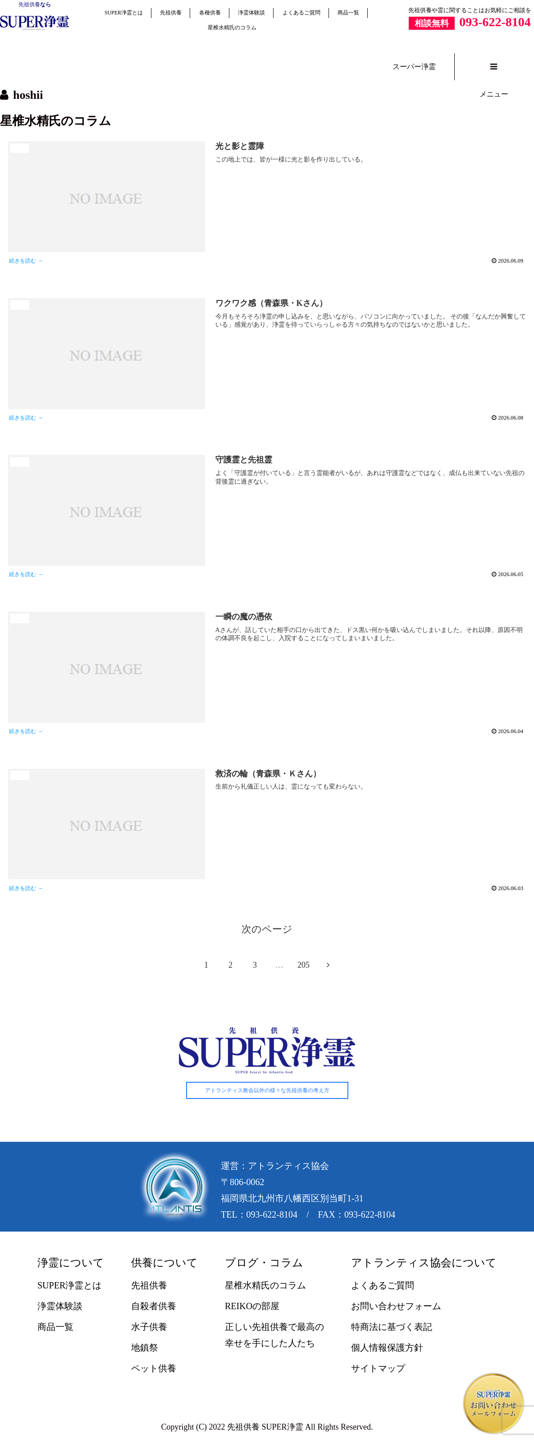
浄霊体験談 (251, 12)
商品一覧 (348, 12)
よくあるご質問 (301, 12)
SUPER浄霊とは (124, 12)
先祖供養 (29, 4)
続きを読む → (27, 261)
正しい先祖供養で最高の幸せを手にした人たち (274, 1336)
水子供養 (149, 1328)
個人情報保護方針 (387, 1349)
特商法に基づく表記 (391, 1328)
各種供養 (210, 12)
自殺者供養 (153, 1307)
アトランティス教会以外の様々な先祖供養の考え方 (267, 1092)
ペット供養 (153, 1370)
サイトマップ (378, 1370)
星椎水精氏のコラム (232, 27)
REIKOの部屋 (252, 1307)
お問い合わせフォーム (396, 1307)
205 (303, 966)
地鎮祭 (144, 1349)
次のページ (267, 930)
